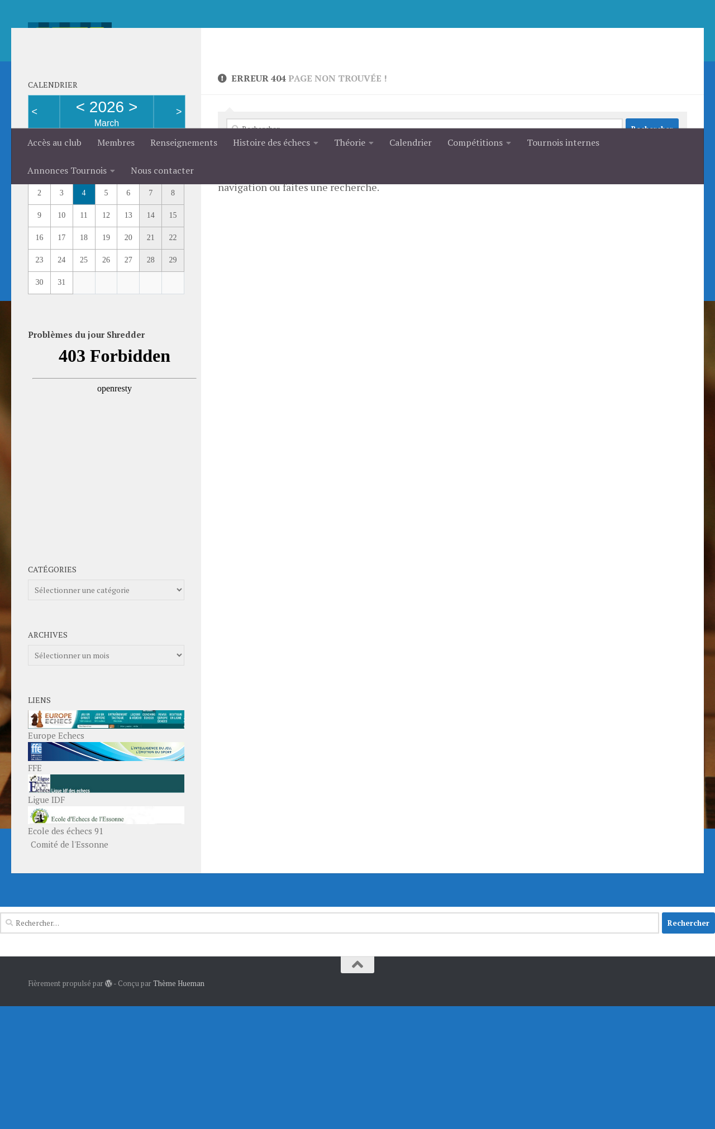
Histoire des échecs (271, 142)
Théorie (349, 142)
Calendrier (410, 142)
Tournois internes (563, 142)
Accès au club (54, 142)
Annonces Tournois (67, 170)
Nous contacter (162, 170)
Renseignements (183, 142)
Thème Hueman (178, 1106)
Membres (116, 142)
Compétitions (475, 142)
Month (46, 260)
